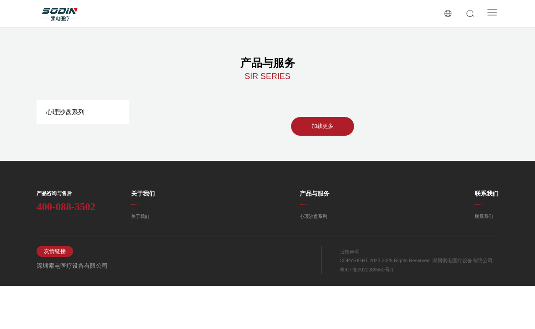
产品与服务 (314, 193)
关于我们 (143, 193)
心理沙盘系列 (65, 112)
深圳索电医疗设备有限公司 (67, 265)
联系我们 (486, 193)
